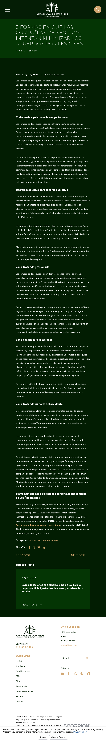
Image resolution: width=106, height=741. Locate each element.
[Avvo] (88, 673)
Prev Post (23, 555)
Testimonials (22, 686)
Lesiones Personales (48, 540)
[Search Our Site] (87, 658)
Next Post (78, 555)
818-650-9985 (24, 647)
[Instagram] (75, 673)
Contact (20, 701)
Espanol (33, 540)
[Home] (52, 9)
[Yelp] (81, 673)
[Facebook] (68, 673)
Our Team (20, 666)
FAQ (18, 676)
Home (19, 660)
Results (19, 696)
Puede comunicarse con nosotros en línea (38, 525)
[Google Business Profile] (62, 673)
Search (65, 658)
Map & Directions (69, 645)
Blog (18, 681)
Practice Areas (23, 671)
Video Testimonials (25, 691)
